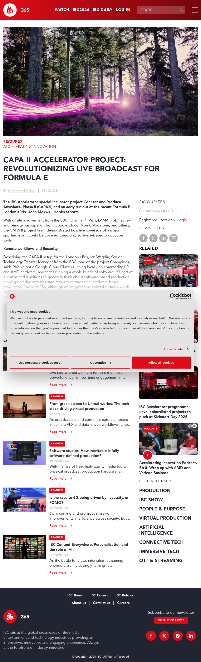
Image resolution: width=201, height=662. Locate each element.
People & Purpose (162, 509)
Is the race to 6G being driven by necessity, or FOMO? (89, 500)
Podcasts (150, 428)
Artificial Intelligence (156, 530)
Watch (62, 10)
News (148, 260)
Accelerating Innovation (29, 146)
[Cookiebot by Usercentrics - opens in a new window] (173, 296)
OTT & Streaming (161, 560)
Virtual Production (165, 518)
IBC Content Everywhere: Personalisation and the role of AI (88, 547)
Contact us (101, 603)
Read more (58, 384)
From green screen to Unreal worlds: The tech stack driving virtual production (89, 406)
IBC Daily (103, 10)
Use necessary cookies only (39, 362)
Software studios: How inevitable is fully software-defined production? (84, 453)
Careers (123, 603)
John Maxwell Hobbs (21, 191)
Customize (100, 362)
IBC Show (151, 500)
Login (182, 219)
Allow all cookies (161, 362)
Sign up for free (171, 620)
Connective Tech (161, 542)
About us (79, 603)
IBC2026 (81, 10)
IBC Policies (125, 595)
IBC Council (99, 595)
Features (12, 141)
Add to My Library (158, 211)
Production (155, 491)
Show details (173, 349)
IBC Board (75, 595)
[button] (194, 9)
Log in (123, 10)
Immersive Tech (159, 551)
